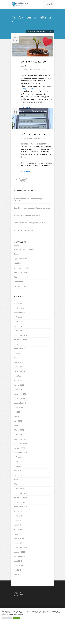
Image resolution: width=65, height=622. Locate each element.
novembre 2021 (20, 394)
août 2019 (18, 511)
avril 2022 (18, 380)
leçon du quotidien (21, 268)
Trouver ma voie (39, 70)
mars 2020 (18, 480)
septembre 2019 (20, 507)
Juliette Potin (28, 70)
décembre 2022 (20, 371)
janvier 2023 (19, 367)
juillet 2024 (18, 322)
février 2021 (19, 430)
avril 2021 (18, 421)
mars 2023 (18, 358)
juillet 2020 (18, 462)
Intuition (17, 263)
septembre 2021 (20, 403)
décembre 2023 (20, 335)
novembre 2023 (20, 340)
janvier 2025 (19, 308)
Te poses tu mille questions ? (24, 230)
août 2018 (18, 561)
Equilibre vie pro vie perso (24, 249)
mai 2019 (17, 525)
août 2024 (18, 317)
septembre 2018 (20, 556)
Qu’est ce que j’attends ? (35, 134)
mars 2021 (18, 425)
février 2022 (19, 385)
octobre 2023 (19, 344)
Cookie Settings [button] (7, 618)
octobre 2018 (19, 552)
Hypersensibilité (20, 259)
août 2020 (18, 457)
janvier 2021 (19, 435)
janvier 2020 (19, 489)
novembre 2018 (20, 547)
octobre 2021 (19, 398)
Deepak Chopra (28, 89)
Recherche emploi (21, 277)
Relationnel (18, 282)
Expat (16, 254)
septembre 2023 (20, 349)
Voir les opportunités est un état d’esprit (28, 215)
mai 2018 (17, 574)
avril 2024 (18, 326)
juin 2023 (17, 353)
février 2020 (19, 484)
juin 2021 (17, 412)
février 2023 (19, 362)
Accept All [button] (16, 618)
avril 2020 (18, 475)
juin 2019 (17, 520)
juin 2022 (17, 376)
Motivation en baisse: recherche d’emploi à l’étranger (29, 200)
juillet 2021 (18, 407)
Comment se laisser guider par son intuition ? (30, 223)
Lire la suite (25, 107)
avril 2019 (18, 529)
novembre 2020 (20, 444)
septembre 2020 (20, 453)
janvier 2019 (19, 543)
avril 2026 (18, 304)
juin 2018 (17, 570)
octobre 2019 (19, 502)
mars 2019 (18, 534)
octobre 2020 (19, 448)
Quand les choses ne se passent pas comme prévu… (32, 208)
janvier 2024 (19, 331)
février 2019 (19, 538)
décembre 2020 (20, 439)
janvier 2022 (19, 389)
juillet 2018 (18, 565)
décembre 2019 (20, 493)
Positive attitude (20, 272)
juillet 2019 (18, 516)
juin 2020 (17, 466)
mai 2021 (17, 416)
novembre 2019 (20, 498)
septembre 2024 (20, 313)
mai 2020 (17, 471)
